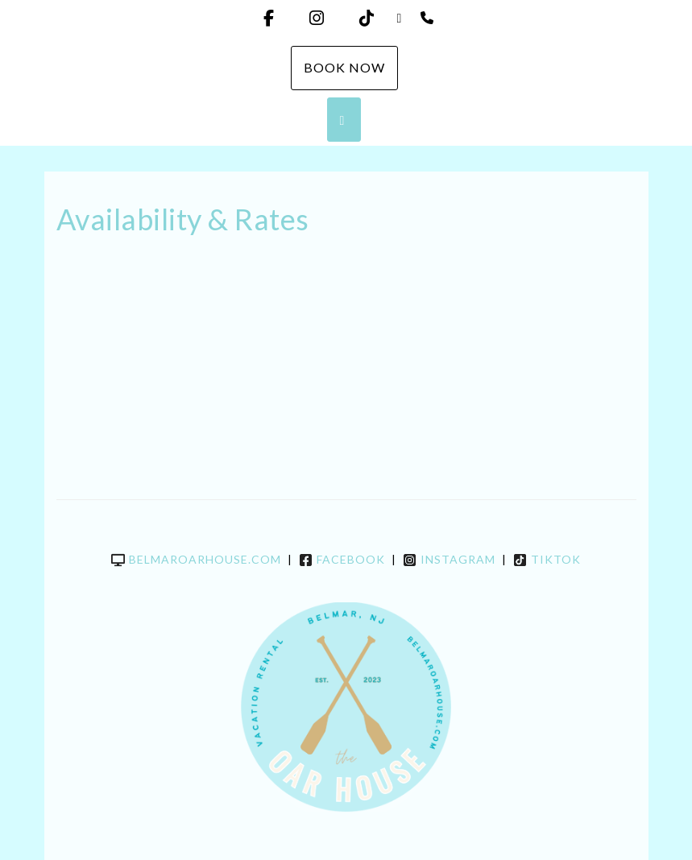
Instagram (449, 559)
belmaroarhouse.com (196, 559)
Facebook (342, 559)
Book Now (344, 67)
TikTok (547, 559)
